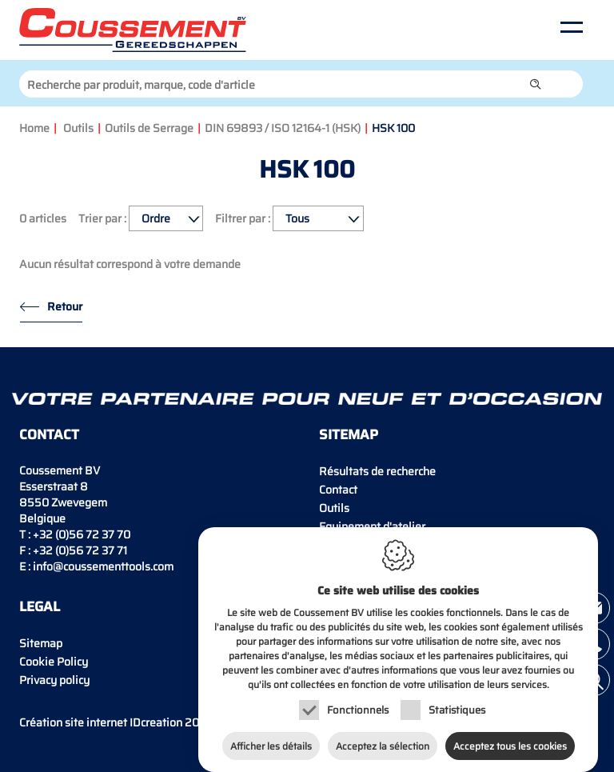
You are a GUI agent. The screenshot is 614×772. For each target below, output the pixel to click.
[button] (535, 84)
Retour (64, 306)
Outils (78, 128)
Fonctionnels (358, 702)
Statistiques (457, 702)
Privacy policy (54, 680)
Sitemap (40, 643)
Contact (338, 489)
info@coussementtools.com (103, 566)
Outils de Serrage (149, 128)
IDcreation (100, 722)
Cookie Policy (53, 661)
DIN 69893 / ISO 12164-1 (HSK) (283, 128)
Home (34, 128)
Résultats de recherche (377, 471)
